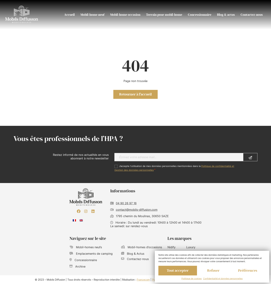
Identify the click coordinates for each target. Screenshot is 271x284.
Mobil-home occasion (125, 15)
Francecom (143, 279)
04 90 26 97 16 (126, 203)
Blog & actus (226, 15)
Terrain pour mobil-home (164, 15)
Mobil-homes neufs (86, 247)
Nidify (171, 247)
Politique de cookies (191, 278)
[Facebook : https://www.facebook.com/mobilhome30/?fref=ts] (79, 211)
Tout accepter (178, 270)
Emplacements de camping (91, 253)
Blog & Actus (132, 253)
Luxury (190, 247)
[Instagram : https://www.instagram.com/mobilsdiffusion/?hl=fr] (86, 211)
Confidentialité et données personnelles (223, 278)
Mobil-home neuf (92, 15)
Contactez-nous (252, 15)
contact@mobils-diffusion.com (136, 209)
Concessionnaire (199, 15)
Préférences (247, 270)
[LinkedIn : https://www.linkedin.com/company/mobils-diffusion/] (93, 211)
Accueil (69, 15)
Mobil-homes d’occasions (141, 247)
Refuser (213, 270)
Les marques (179, 238)
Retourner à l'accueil (135, 94)
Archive (77, 266)
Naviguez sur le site (88, 238)
